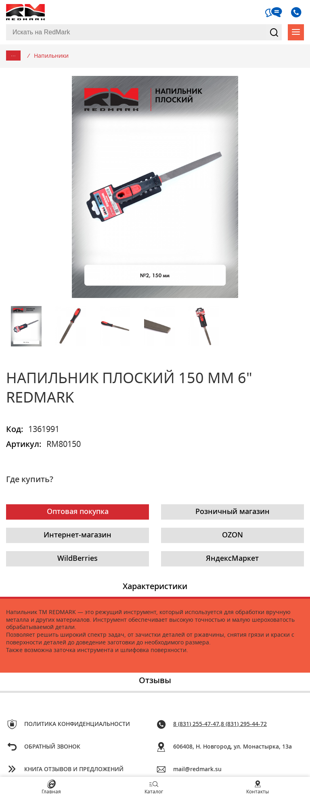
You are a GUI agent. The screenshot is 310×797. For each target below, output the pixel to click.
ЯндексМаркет (232, 558)
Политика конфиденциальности (77, 724)
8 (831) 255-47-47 (196, 724)
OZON (232, 535)
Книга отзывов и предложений (74, 769)
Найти (274, 32)
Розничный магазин (232, 512)
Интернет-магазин (77, 535)
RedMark (26, 12)
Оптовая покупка (78, 512)
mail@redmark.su (197, 769)
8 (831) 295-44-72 (244, 724)
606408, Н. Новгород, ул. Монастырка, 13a (232, 747)
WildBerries (77, 558)
